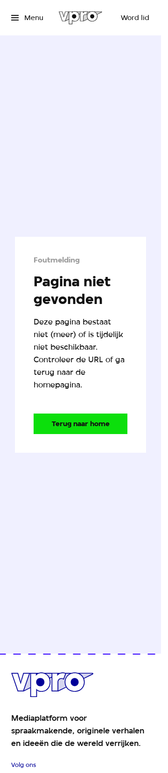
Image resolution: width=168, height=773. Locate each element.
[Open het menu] (27, 17)
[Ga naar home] (80, 17)
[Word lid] (135, 17)
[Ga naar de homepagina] (80, 424)
